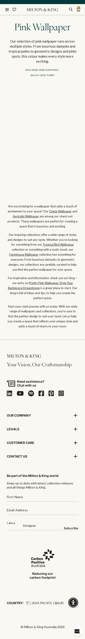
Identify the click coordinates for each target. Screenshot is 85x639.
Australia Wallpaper (26, 216)
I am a (11, 523)
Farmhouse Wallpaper (23, 254)
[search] (70, 9)
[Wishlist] (14, 9)
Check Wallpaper (60, 211)
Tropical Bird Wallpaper (58, 244)
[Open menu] (7, 9)
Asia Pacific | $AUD (45, 603)
